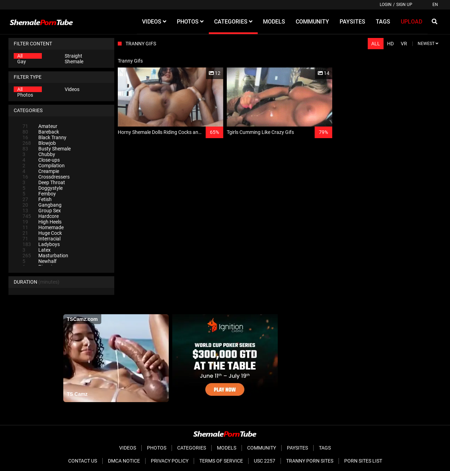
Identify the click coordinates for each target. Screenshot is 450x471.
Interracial (41, 238)
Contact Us (82, 461)
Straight (73, 56)
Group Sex (41, 210)
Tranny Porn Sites (309, 461)
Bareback (40, 132)
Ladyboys (41, 244)
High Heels (42, 222)
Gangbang (42, 205)
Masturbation (45, 255)
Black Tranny (44, 137)
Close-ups (41, 160)
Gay (21, 61)
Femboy (39, 193)
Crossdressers (46, 177)
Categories (191, 448)
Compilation (43, 165)
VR (404, 43)
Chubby (38, 154)
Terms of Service (221, 461)
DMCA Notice (124, 461)
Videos (72, 89)
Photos (25, 95)
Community (261, 448)
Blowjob (39, 143)
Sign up (404, 4)
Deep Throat (43, 182)
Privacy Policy (169, 461)
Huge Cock (42, 233)
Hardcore (40, 216)
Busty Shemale (46, 148)
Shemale (74, 61)
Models (226, 448)
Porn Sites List (363, 461)
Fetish (37, 199)
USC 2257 (264, 461)
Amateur (39, 126)
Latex (36, 250)
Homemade (43, 227)
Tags (325, 448)
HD (390, 43)
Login (386, 4)
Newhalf (39, 261)
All (19, 56)
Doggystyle (42, 188)
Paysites (297, 448)
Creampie (40, 171)
